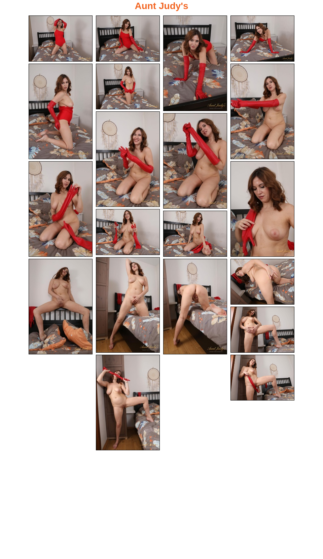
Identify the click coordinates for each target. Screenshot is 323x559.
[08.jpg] (128, 159)
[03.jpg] (195, 63)
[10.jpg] (61, 209)
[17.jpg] (262, 282)
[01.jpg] (61, 38)
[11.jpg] (262, 209)
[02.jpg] (128, 38)
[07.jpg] (262, 111)
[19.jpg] (128, 402)
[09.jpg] (195, 161)
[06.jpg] (128, 86)
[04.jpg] (262, 38)
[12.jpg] (128, 232)
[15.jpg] (61, 307)
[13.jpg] (195, 234)
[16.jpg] (195, 307)
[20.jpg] (262, 378)
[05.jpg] (61, 111)
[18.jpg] (262, 330)
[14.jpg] (128, 304)
